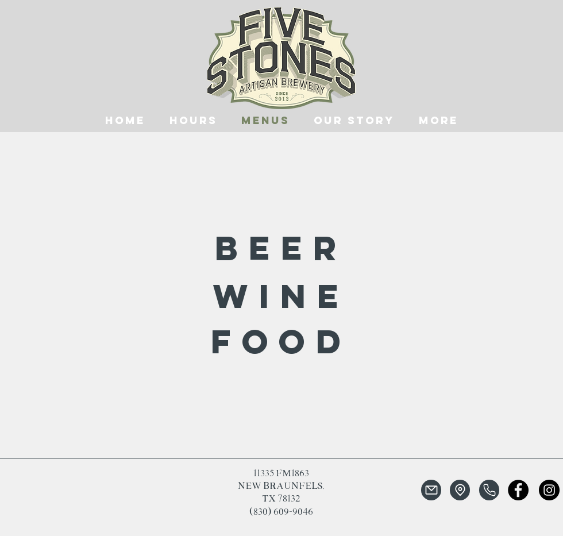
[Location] (460, 490)
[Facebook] (518, 490)
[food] (281, 341)
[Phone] (489, 490)
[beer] (281, 247)
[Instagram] (549, 490)
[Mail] (431, 490)
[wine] (281, 295)
